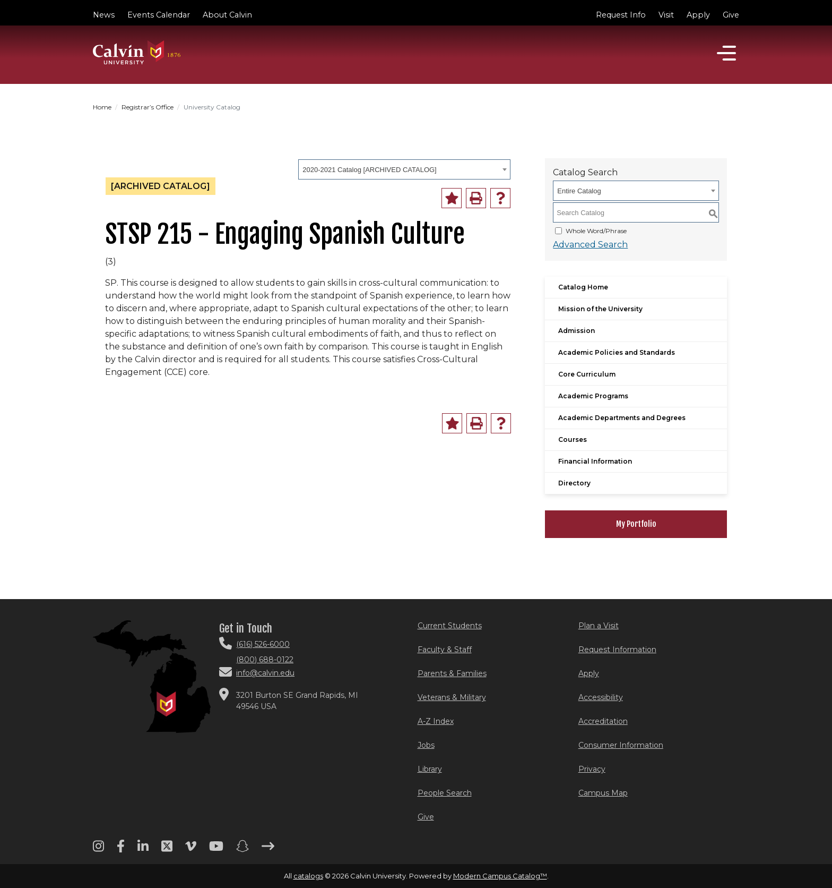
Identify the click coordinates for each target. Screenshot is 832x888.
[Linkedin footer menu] (143, 850)
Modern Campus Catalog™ (500, 876)
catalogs (308, 876)
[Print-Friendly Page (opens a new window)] (476, 198)
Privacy (591, 769)
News (104, 15)
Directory (574, 483)
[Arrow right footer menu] (268, 850)
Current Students (450, 625)
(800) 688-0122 (264, 659)
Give (731, 15)
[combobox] (404, 169)
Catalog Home (583, 287)
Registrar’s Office (148, 107)
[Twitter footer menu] (166, 850)
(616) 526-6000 (263, 644)
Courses (572, 439)
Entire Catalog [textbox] (579, 191)
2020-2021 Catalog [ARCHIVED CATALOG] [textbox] (369, 170)
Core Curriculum (587, 374)
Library (430, 769)
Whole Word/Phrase (596, 231)
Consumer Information (620, 745)
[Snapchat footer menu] (242, 850)
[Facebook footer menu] (121, 850)
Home (102, 107)
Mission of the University (600, 309)
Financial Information (595, 461)
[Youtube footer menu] (216, 850)
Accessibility (600, 697)
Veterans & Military (452, 697)
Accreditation (603, 721)
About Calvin (227, 15)
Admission (576, 331)
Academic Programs (593, 396)
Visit (666, 15)
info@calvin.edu (265, 673)
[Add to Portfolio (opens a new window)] (451, 198)
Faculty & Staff (445, 649)
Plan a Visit (598, 625)
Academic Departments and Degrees (622, 418)
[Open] (726, 53)
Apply (698, 15)
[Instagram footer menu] (98, 850)
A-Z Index (436, 721)
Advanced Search (590, 245)
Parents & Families (452, 673)
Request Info (621, 15)
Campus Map (603, 793)
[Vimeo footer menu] (190, 850)
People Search (445, 793)
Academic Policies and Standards (616, 352)
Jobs (426, 745)
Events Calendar (158, 15)
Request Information (617, 649)
